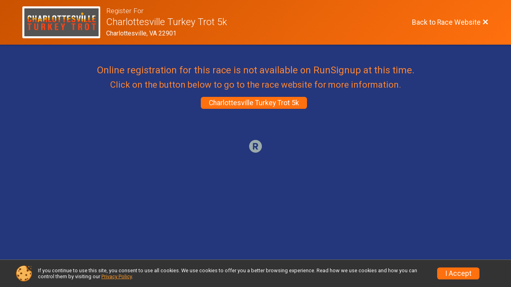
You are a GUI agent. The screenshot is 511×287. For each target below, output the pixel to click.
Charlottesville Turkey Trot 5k (254, 103)
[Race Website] (64, 22)
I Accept (458, 273)
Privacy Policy (116, 276)
